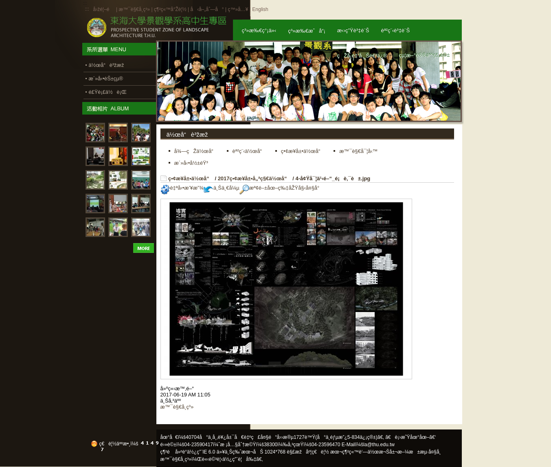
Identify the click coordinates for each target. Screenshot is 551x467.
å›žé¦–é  (104, 9)
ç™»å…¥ (238, 9)
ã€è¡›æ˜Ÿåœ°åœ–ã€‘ (410, 437)
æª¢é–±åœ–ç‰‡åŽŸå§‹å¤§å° (281, 188)
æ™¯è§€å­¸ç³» (135, 9)
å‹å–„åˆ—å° (207, 9)
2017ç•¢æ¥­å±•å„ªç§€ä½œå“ (254, 178)
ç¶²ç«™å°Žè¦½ (170, 9)
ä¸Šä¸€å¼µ (221, 188)
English (260, 9)
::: (87, 9)
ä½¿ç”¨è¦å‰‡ (239, 459)
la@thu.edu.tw (379, 444)
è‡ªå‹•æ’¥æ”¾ (182, 188)
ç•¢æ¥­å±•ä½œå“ (190, 178)
